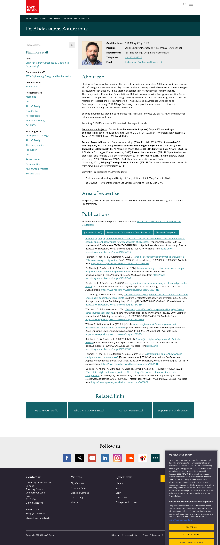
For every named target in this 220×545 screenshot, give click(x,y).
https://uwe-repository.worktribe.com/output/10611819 (130, 364)
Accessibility (131, 535)
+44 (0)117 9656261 (36, 513)
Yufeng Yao (31, 86)
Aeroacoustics (33, 115)
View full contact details (38, 518)
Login (118, 492)
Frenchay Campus (80, 488)
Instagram (117, 458)
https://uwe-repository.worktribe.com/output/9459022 (119, 382)
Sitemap (116, 535)
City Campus (77, 483)
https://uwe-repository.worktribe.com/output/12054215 (130, 289)
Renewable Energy (35, 120)
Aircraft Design (33, 106)
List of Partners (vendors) (180, 535)
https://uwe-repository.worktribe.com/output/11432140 (114, 319)
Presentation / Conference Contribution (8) (129, 232)
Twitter (79, 458)
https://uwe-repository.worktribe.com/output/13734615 (120, 263)
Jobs (118, 488)
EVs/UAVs (31, 125)
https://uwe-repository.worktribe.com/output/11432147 (114, 304)
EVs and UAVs (33, 173)
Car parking (77, 497)
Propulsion (31, 149)
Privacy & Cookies (151, 535)
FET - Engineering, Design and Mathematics (48, 76)
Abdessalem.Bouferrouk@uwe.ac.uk (143, 62)
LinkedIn (105, 458)
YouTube (92, 458)
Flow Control (32, 111)
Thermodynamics (35, 145)
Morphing (31, 96)
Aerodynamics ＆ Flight (38, 135)
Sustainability (33, 164)
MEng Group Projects (37, 168)
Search (184, 4)
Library (119, 483)
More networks (155, 458)
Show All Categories (166, 232)
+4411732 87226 (133, 57)
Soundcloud (130, 458)
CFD (28, 101)
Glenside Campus (80, 492)
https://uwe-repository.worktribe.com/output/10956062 (114, 334)
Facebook (67, 458)
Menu (190, 4)
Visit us (74, 502)
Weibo (142, 458)
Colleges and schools (126, 502)
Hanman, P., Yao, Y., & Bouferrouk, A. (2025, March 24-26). (115, 238)
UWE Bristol (49, 535)
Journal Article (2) (93, 232)
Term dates (121, 497)
